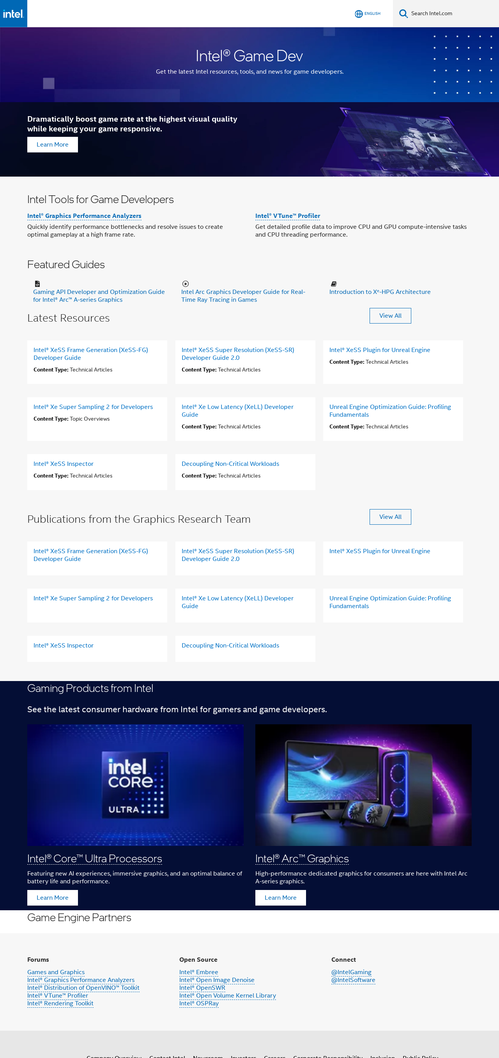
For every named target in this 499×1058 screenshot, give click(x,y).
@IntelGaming (351, 972)
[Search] (403, 13)
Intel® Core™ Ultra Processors (94, 858)
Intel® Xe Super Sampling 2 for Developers (93, 407)
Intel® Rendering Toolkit (60, 1003)
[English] (367, 13)
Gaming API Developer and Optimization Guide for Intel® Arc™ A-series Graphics (99, 296)
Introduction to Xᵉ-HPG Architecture (380, 292)
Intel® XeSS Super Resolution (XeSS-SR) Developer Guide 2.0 (238, 354)
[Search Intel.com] (453, 14)
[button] (249, 795)
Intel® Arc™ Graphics (302, 858)
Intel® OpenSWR (202, 988)
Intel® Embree (198, 972)
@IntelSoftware (353, 980)
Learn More (53, 145)
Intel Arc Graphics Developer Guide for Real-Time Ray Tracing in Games (243, 296)
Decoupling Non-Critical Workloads (230, 464)
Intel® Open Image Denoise (217, 980)
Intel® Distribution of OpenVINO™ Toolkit (83, 988)
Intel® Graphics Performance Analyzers (84, 216)
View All (390, 316)
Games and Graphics (56, 972)
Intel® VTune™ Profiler (287, 216)
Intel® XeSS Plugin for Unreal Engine (379, 350)
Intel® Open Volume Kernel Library (227, 996)
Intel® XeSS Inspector (64, 464)
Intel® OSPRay (199, 1003)
